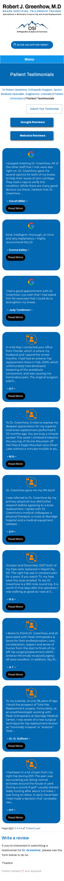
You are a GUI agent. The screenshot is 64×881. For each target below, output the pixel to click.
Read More (15, 208)
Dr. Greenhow (31, 850)
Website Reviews (32, 135)
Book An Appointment (33, 45)
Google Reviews (32, 122)
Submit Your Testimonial (44, 108)
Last (37, 828)
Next (31, 828)
